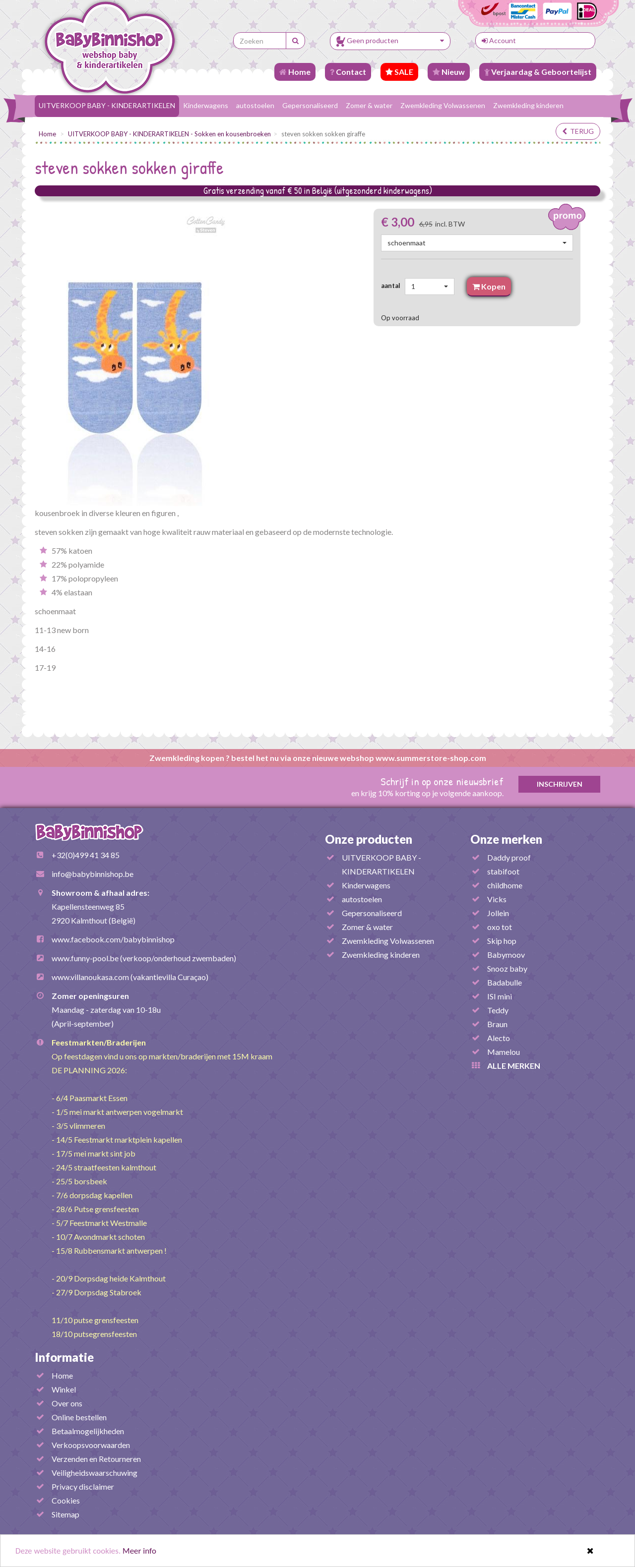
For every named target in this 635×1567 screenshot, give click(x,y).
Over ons (67, 1403)
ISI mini (499, 996)
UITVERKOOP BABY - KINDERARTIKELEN (107, 105)
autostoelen (255, 105)
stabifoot (503, 871)
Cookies (66, 1500)
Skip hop (501, 940)
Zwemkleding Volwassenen (442, 105)
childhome (504, 885)
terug (578, 131)
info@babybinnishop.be (92, 873)
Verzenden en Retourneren (96, 1458)
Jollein (498, 913)
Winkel (64, 1389)
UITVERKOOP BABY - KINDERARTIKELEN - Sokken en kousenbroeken (169, 134)
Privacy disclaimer (83, 1486)
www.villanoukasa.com (90, 977)
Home (295, 71)
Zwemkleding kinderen (528, 105)
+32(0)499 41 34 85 (86, 855)
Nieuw (449, 71)
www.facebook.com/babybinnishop (113, 939)
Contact (348, 71)
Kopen (489, 286)
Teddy (497, 1010)
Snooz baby (507, 968)
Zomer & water (369, 105)
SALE (399, 71)
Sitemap (65, 1514)
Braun (497, 1024)
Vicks (497, 899)
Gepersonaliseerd (310, 105)
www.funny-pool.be (85, 958)
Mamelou (503, 1051)
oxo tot (499, 926)
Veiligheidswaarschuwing (94, 1472)
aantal (392, 286)
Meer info (139, 1551)
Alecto (498, 1038)
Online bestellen (79, 1417)
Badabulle (504, 982)
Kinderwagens (205, 105)
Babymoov (506, 954)
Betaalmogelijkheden (88, 1431)
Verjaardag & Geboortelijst (537, 71)
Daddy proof (509, 857)
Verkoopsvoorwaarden (91, 1445)
